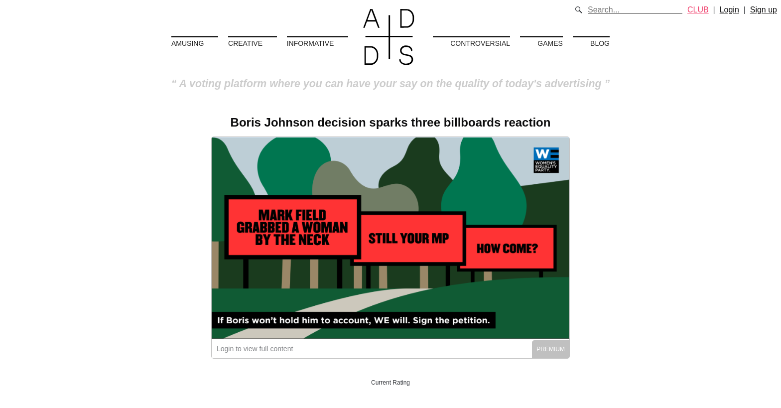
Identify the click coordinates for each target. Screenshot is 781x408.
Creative (245, 43)
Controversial (480, 43)
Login (729, 9)
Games (550, 43)
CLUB (698, 9)
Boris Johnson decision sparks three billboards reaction (391, 122)
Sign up (763, 9)
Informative (310, 43)
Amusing (187, 43)
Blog (600, 43)
